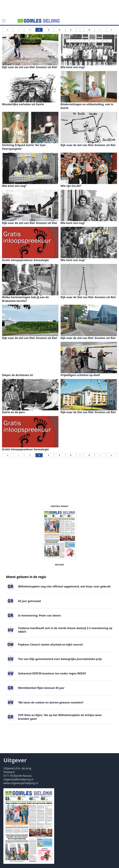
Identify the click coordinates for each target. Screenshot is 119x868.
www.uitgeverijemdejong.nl (20, 783)
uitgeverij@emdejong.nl (18, 779)
